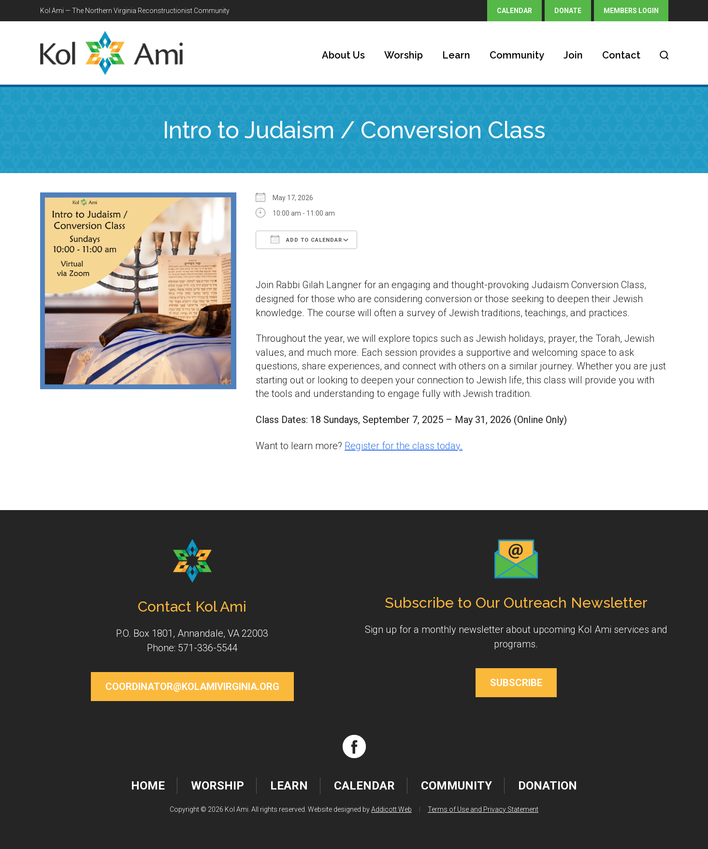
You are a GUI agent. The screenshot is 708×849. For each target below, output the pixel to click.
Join (573, 55)
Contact (621, 55)
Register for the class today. (403, 446)
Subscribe (516, 682)
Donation (547, 785)
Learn (456, 55)
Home (148, 785)
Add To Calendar (306, 239)
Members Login (631, 11)
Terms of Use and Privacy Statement (483, 809)
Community (517, 55)
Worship (403, 55)
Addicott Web (391, 809)
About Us (343, 55)
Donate (567, 11)
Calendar (514, 11)
